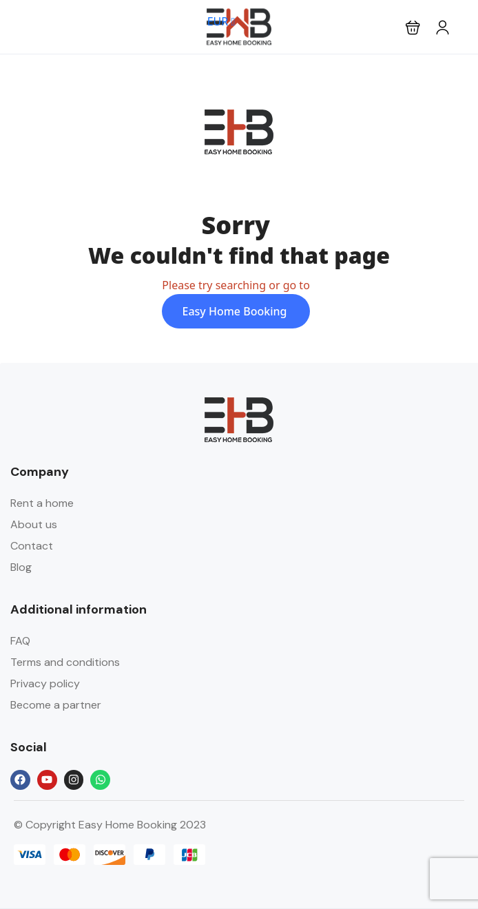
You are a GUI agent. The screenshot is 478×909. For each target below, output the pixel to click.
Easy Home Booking (236, 311)
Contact (31, 546)
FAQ (20, 641)
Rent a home (42, 503)
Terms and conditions (65, 662)
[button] (413, 27)
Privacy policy (45, 683)
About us (33, 524)
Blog (21, 567)
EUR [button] (221, 21)
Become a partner (55, 705)
